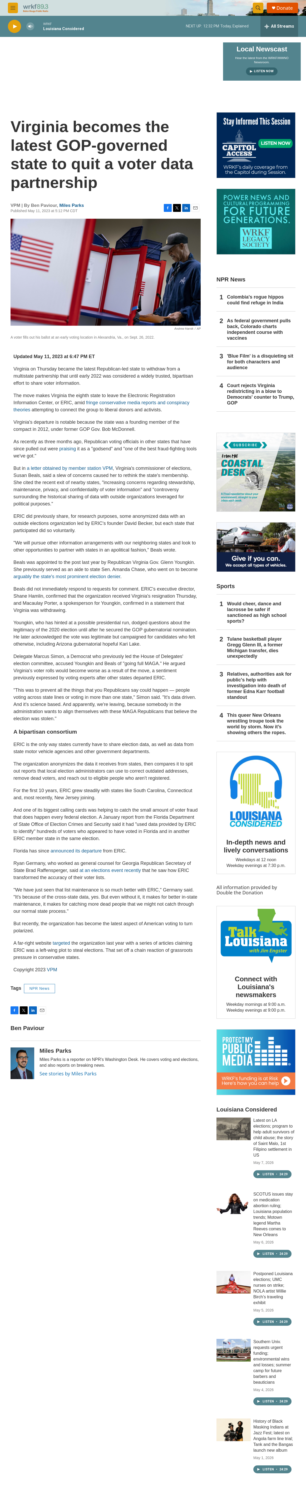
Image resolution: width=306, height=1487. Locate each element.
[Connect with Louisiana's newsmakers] (256, 936)
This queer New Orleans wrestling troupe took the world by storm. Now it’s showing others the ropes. (256, 724)
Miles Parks (71, 205)
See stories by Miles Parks (68, 1073)
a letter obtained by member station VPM (70, 468)
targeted (60, 943)
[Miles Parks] (22, 1063)
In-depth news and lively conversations (256, 846)
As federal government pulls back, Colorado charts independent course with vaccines (259, 329)
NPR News (39, 988)
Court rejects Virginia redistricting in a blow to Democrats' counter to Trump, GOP (260, 394)
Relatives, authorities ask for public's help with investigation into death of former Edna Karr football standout (259, 685)
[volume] (30, 26)
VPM (52, 969)
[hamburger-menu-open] (13, 8)
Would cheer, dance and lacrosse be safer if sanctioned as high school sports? (257, 612)
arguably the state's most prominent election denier (66, 576)
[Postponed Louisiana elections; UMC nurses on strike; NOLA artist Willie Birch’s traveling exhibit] (233, 1282)
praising (67, 448)
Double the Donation (239, 892)
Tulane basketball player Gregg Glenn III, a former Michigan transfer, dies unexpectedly (255, 647)
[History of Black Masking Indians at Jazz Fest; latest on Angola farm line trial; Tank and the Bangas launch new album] (233, 1429)
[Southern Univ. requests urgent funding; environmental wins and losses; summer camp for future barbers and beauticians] (233, 1350)
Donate (285, 8)
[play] (14, 26)
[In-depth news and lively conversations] (256, 791)
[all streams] (279, 26)
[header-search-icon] (258, 8)
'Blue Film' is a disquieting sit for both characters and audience (260, 361)
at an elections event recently (109, 870)
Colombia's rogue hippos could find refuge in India (255, 299)
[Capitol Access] (256, 145)
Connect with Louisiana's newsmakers (256, 987)
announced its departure (76, 851)
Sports (225, 586)
